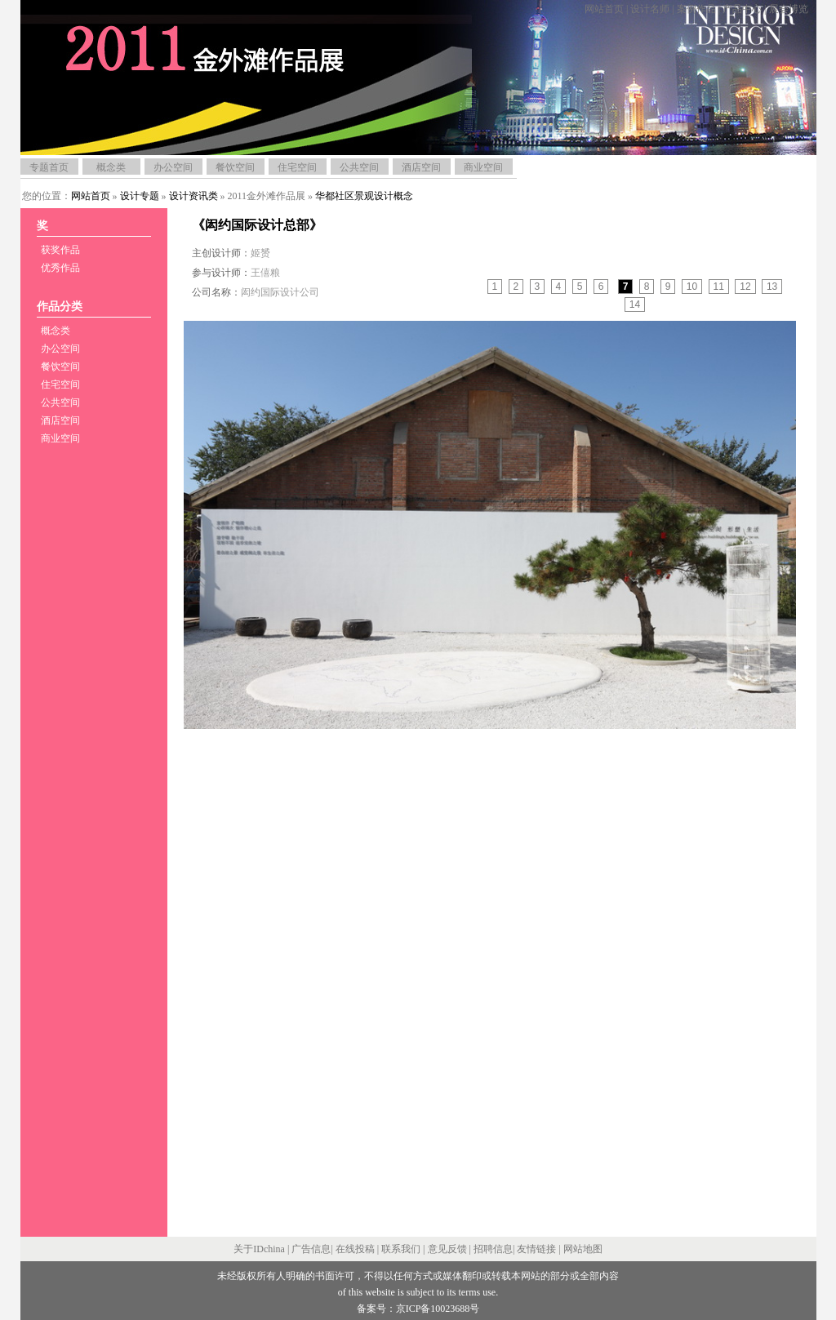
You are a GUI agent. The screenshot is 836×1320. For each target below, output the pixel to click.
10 (692, 286)
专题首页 (49, 167)
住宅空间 (297, 167)
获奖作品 (60, 250)
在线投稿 (355, 1249)
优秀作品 (60, 267)
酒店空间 (421, 167)
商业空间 (483, 167)
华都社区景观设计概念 (364, 196)
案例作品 (696, 9)
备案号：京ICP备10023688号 (418, 1308)
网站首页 (604, 9)
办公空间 (173, 167)
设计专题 (140, 196)
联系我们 (400, 1249)
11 (719, 286)
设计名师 (649, 9)
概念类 (111, 167)
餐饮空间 (235, 167)
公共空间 (359, 167)
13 (772, 286)
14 (634, 304)
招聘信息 (493, 1249)
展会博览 (788, 9)
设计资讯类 (193, 196)
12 (745, 286)
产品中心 (742, 9)
